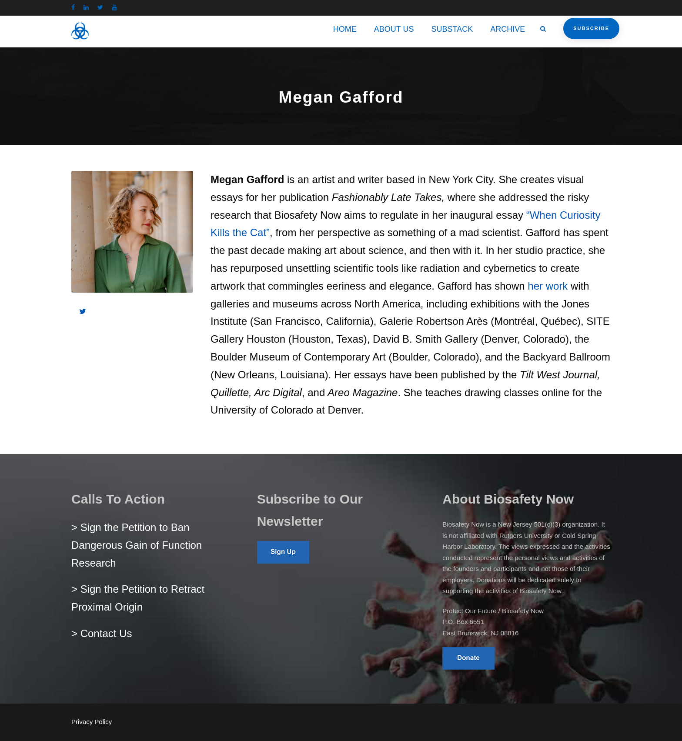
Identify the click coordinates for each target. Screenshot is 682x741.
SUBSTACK (452, 29)
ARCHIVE (507, 29)
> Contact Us (101, 633)
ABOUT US (394, 29)
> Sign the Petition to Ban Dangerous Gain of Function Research (136, 545)
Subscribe (591, 28)
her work (548, 286)
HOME (345, 29)
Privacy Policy (91, 721)
